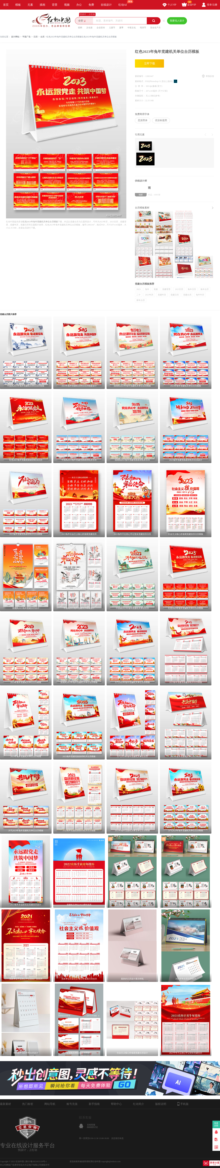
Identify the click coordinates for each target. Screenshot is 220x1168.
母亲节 (143, 27)
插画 (42, 4)
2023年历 (149, 295)
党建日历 (174, 295)
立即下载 (149, 63)
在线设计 (106, 4)
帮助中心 (116, 1103)
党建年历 (162, 295)
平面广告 (26, 37)
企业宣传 (101, 27)
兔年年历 (200, 295)
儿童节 (112, 27)
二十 (138, 295)
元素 (30, 4)
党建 (156, 289)
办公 (79, 4)
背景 (54, 4)
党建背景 (166, 289)
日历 (36, 37)
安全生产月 (155, 27)
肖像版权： (140, 96)
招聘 (80, 27)
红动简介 (138, 1103)
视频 (67, 4)
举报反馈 (210, 76)
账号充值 (72, 1103)
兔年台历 (204, 289)
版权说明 (160, 1103)
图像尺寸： (140, 91)
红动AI (124, 3)
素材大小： (140, 100)
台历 (42, 37)
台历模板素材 (142, 207)
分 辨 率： (140, 86)
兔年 (147, 289)
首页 (6, 4)
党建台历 (187, 295)
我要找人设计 (177, 20)
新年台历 (140, 300)
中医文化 (132, 27)
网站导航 (49, 1103)
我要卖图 (216, 1124)
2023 (138, 289)
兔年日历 (192, 289)
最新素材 (5, 1103)
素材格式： (140, 81)
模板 (18, 4)
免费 (91, 4)
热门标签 (27, 1103)
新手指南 (94, 1103)
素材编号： (140, 76)
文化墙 (89, 27)
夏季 (121, 27)
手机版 (183, 1104)
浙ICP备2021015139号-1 (36, 1161)
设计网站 (15, 37)
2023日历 (179, 289)
